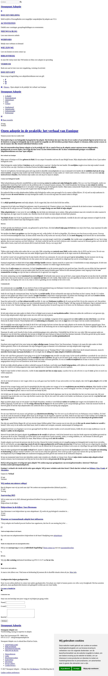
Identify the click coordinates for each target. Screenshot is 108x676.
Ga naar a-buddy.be (8, 588)
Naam (3, 602)
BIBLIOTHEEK (8, 56)
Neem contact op (49, 548)
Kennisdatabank (10, 98)
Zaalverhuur (9, 661)
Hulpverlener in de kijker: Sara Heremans (19, 507)
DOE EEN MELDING (10, 15)
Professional (9, 113)
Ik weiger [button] (77, 668)
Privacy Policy (10, 665)
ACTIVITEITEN (8, 23)
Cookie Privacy (10, 667)
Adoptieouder (9, 109)
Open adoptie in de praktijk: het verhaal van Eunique (39, 131)
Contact (7, 104)
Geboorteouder (10, 111)
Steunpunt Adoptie (11, 6)
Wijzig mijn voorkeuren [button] (91, 668)
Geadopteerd (9, 107)
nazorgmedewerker (67, 548)
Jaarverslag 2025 (8, 495)
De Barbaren (34, 670)
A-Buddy (8, 96)
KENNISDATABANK (12, 650)
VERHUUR (6, 64)
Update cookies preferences (10, 674)
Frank (102, 468)
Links (7, 657)
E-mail (4, 606)
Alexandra (4, 470)
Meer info (73, 572)
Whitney (92, 468)
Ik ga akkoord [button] (65, 668)
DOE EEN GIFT (8, 72)
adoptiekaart (58, 535)
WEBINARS (6, 39)
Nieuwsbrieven (10, 656)
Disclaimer (8, 663)
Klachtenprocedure (11, 659)
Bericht (4, 619)
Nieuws (6, 87)
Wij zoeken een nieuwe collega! (14, 483)
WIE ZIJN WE (7, 48)
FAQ (6, 102)
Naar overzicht (7, 120)
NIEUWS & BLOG (9, 31)
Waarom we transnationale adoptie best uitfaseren (22, 519)
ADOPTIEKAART (11, 646)
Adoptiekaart (9, 100)
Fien (98, 468)
